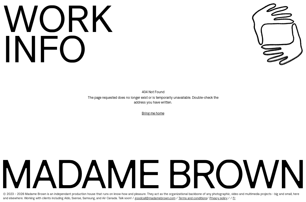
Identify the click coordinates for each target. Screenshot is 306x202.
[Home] (277, 34)
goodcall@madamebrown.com (155, 198)
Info (44, 48)
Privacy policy (218, 198)
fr (234, 198)
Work (57, 18)
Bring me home (153, 113)
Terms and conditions (193, 198)
